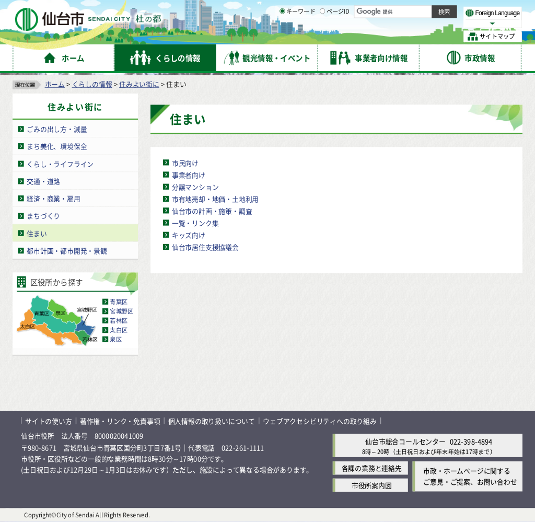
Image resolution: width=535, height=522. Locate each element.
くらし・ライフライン (60, 164)
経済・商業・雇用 (53, 198)
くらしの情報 (92, 84)
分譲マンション (195, 187)
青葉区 (118, 302)
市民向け (185, 163)
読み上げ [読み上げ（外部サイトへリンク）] (343, 10)
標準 (417, 11)
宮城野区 (121, 311)
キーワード (298, 36)
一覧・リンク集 (195, 223)
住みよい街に (139, 84)
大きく (402, 23)
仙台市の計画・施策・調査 (212, 211)
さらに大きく (435, 23)
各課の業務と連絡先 (372, 468)
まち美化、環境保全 (57, 146)
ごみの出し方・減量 (57, 129)
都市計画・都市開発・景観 (67, 251)
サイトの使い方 (48, 421)
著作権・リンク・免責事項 (120, 421)
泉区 (115, 339)
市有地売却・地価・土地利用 (215, 199)
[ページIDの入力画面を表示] (322, 36)
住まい (36, 233)
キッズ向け (188, 235)
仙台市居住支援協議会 (205, 247)
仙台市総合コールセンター (405, 441)
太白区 (118, 330)
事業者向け (188, 175)
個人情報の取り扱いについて (211, 421)
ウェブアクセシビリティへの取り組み (320, 421)
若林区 (118, 321)
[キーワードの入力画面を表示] (282, 36)
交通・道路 (43, 181)
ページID (335, 36)
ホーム (55, 84)
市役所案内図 (372, 485)
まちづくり (43, 216)
